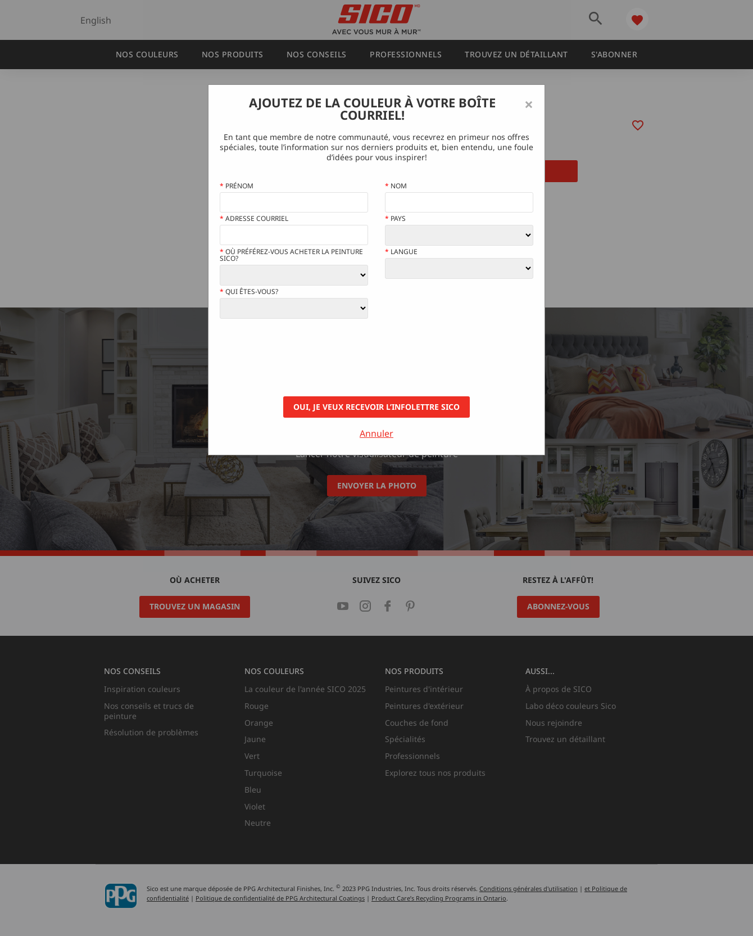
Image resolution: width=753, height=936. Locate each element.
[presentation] (305, 357)
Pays (395, 218)
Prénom (236, 186)
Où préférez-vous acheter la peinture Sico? (291, 255)
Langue (401, 251)
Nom (396, 186)
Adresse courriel (254, 218)
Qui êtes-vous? (249, 291)
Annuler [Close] (376, 433)
